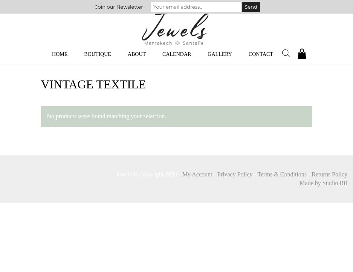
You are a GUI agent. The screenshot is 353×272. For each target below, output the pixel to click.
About (137, 54)
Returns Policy (329, 174)
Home (59, 54)
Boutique (97, 54)
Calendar (176, 54)
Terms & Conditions (282, 174)
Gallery (220, 54)
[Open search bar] (286, 53)
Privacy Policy (235, 174)
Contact (261, 54)
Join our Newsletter (119, 7)
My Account (197, 174)
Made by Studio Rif (323, 183)
